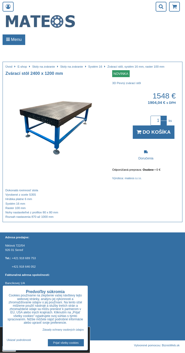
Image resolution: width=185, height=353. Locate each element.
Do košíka (154, 132)
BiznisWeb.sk (171, 345)
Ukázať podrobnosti (19, 340)
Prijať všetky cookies (66, 342)
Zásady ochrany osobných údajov (63, 329)
